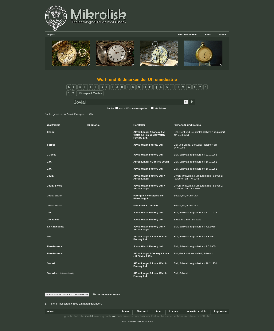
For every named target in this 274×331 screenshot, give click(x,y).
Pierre (136, 198)
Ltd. (145, 137)
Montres (156, 161)
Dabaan (153, 205)
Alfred (137, 132)
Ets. (162, 195)
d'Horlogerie (152, 195)
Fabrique (138, 195)
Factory (137, 137)
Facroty (153, 144)
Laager (145, 132)
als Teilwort (161, 108)
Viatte (136, 134)
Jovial (153, 134)
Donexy (155, 132)
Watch (161, 134)
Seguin (145, 198)
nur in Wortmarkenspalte (133, 108)
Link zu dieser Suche (106, 294)
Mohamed (139, 205)
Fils (145, 134)
